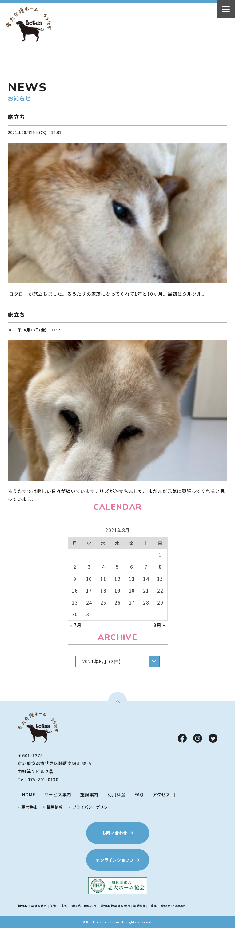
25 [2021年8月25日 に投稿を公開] (103, 602)
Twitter (213, 738)
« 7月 (76, 625)
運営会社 (29, 807)
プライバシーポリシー (92, 807)
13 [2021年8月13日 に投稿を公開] (132, 579)
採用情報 (54, 807)
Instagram (197, 738)
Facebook (182, 738)
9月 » (159, 625)
